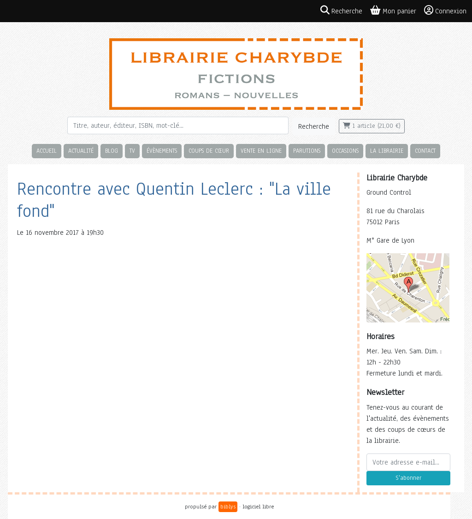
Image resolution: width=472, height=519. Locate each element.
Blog (111, 151)
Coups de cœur (209, 151)
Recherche (313, 126)
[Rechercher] (178, 125)
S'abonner (408, 478)
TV (132, 151)
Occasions (345, 151)
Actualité (81, 151)
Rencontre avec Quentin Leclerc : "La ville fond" (174, 200)
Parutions (306, 151)
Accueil (46, 151)
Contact (425, 151)
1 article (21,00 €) (372, 126)
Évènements (162, 151)
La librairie (386, 151)
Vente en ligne (261, 151)
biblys (228, 506)
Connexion (445, 11)
